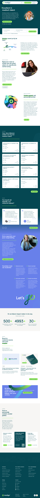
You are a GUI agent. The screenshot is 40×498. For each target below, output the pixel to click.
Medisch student (17, 468)
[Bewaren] (15, 151)
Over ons (3, 481)
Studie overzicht (17, 471)
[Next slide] (6, 228)
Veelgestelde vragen (18, 476)
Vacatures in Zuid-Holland (5, 471)
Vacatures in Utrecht (5, 473)
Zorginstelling (30, 468)
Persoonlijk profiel (17, 473)
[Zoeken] (23, 2)
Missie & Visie (4, 483)
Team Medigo (4, 486)
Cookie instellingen (17, 496)
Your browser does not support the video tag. (10, 46)
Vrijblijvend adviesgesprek (32, 473)
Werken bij (3, 489)
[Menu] (36, 2)
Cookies (24, 495)
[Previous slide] (3, 228)
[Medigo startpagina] (7, 3)
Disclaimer (24, 496)
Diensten (29, 471)
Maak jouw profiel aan (14, 33)
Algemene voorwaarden (26, 494)
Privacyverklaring (17, 495)
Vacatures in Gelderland (5, 476)
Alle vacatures (4, 468)
